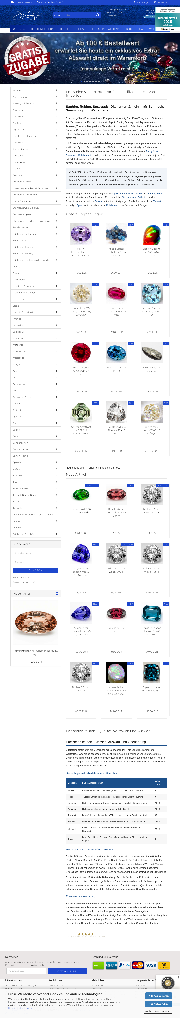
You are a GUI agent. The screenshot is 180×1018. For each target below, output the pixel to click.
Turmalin (18, 508)
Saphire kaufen (119, 193)
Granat (16, 273)
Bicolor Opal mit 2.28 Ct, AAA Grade (152, 252)
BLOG (129, 29)
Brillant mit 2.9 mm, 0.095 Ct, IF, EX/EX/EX (81, 311)
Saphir (16, 429)
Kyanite (17, 318)
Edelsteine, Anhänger (24, 234)
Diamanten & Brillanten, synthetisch (32, 221)
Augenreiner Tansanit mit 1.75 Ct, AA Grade (81, 631)
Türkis (16, 501)
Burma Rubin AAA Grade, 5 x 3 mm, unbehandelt (116, 311)
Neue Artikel (98, 985)
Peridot (17, 390)
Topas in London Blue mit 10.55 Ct (152, 689)
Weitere (154, 29)
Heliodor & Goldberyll (24, 292)
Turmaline (158, 201)
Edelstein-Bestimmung (73, 29)
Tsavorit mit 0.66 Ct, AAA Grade (81, 511)
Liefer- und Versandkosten (62, 988)
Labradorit (18, 325)
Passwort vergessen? (24, 582)
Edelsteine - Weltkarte (106, 29)
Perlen (16, 403)
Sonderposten (20, 442)
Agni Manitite (20, 97)
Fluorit (16, 266)
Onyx (16, 371)
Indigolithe (18, 299)
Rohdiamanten (85, 155)
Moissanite (18, 357)
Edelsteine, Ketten (22, 240)
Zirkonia (17, 527)
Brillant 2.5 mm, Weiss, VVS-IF (152, 570)
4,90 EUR (36, 661)
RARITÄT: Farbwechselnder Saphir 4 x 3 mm (81, 252)
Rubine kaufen (135, 193)
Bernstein (18, 142)
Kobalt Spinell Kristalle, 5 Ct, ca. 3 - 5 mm (116, 252)
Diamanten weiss (22, 181)
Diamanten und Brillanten (134, 197)
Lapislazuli (18, 331)
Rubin (16, 423)
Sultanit (17, 469)
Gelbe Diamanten (22, 201)
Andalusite (18, 116)
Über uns (19, 29)
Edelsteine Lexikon (42, 29)
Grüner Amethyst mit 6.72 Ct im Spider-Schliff (81, 430)
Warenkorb (141, 988)
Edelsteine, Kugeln (23, 247)
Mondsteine (19, 351)
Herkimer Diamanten (24, 286)
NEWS (140, 29)
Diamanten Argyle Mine (25, 194)
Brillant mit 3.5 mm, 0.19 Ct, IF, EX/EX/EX (152, 430)
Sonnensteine (20, 449)
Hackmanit (19, 279)
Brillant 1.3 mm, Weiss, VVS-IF (152, 511)
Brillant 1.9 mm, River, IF (81, 689)
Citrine (16, 168)
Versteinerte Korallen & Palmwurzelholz (34, 514)
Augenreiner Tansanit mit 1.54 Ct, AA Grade (81, 572)
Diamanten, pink (22, 214)
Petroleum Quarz (22, 397)
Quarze (17, 416)
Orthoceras (19, 384)
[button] (10, 60)
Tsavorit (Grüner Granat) (25, 495)
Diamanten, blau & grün (26, 207)
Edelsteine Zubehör (23, 534)
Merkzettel (160, 2)
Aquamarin (19, 129)
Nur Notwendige (159, 1003)
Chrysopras (19, 162)
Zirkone (17, 521)
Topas (16, 482)
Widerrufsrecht (56, 985)
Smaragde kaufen (157, 193)
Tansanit (99, 201)
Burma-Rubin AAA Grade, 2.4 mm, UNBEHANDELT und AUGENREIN (81, 371)
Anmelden (35, 570)
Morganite (18, 364)
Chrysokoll (18, 155)
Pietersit (17, 410)
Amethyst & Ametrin (24, 103)
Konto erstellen (21, 577)
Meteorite (18, 344)
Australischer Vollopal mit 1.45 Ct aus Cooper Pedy (116, 690)
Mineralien (18, 338)
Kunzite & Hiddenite (23, 312)
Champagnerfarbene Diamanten (31, 188)
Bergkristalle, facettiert (25, 136)
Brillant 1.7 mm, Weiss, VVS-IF (116, 570)
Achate (17, 90)
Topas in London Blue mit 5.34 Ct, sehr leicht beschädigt (151, 631)
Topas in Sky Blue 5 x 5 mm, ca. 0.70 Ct (152, 311)
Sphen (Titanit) (20, 455)
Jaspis (16, 305)
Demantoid (19, 175)
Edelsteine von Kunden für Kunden (31, 260)
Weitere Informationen (158, 1011)
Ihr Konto (140, 985)
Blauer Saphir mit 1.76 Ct (116, 369)
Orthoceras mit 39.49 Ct (152, 369)
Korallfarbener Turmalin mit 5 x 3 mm (116, 512)
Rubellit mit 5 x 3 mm (116, 629)
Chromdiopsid (20, 149)
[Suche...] (57, 15)
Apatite (17, 123)
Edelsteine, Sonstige (23, 253)
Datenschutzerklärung (20, 1008)
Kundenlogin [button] (141, 2)
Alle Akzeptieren (159, 995)
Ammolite (18, 110)
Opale (79, 205)
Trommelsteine (21, 488)
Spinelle (17, 462)
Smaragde (18, 436)
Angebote (97, 988)
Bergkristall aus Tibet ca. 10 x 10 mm (117, 430)
